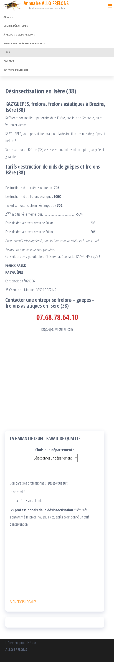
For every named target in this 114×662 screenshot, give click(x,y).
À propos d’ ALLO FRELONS (19, 34)
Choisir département (17, 25)
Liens (7, 52)
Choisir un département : (54, 449)
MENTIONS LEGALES (23, 601)
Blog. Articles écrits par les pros (24, 43)
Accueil (8, 16)
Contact (9, 61)
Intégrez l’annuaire (16, 70)
